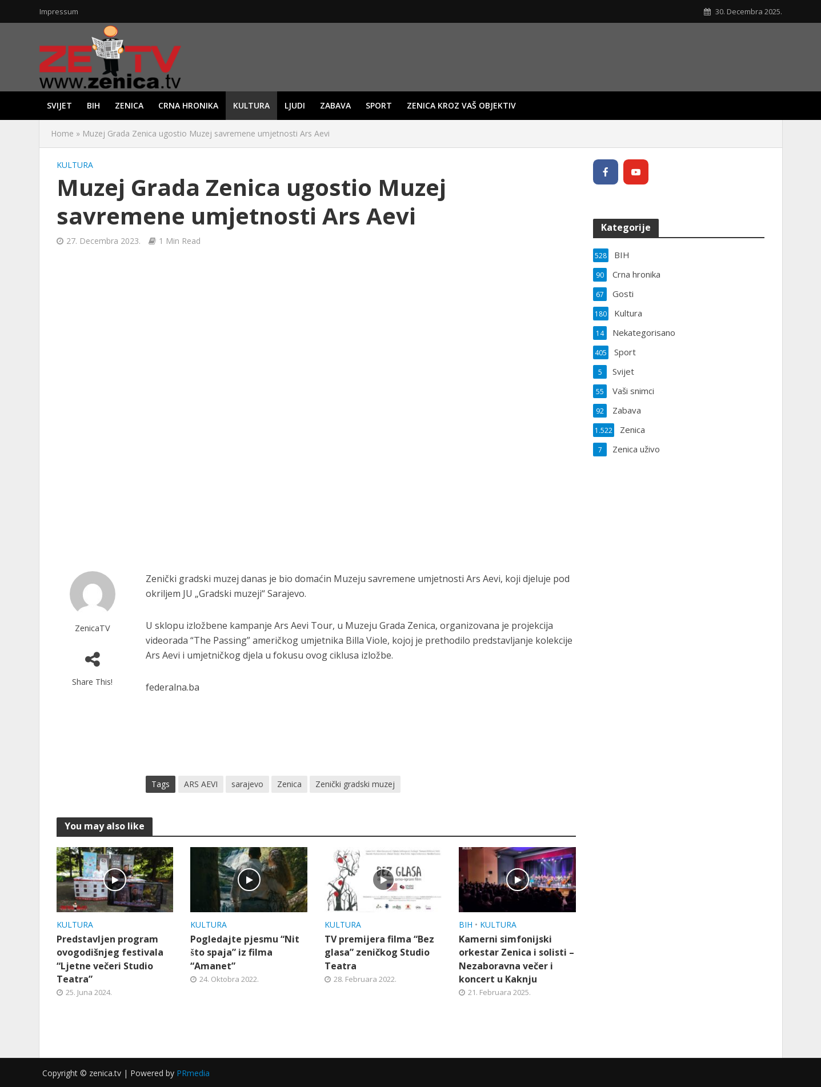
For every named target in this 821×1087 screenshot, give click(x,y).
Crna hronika (188, 105)
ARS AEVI (201, 784)
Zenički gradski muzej (355, 784)
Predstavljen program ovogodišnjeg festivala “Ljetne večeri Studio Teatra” (110, 959)
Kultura (251, 105)
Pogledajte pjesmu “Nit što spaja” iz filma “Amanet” (244, 952)
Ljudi (295, 105)
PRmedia (193, 1073)
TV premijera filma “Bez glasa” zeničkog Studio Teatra (379, 952)
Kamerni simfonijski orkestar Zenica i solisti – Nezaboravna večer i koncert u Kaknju (516, 959)
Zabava (335, 105)
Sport (379, 105)
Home (62, 133)
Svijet (59, 105)
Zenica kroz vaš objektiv (461, 105)
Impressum (58, 11)
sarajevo (247, 784)
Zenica (129, 105)
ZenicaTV (92, 628)
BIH (93, 105)
